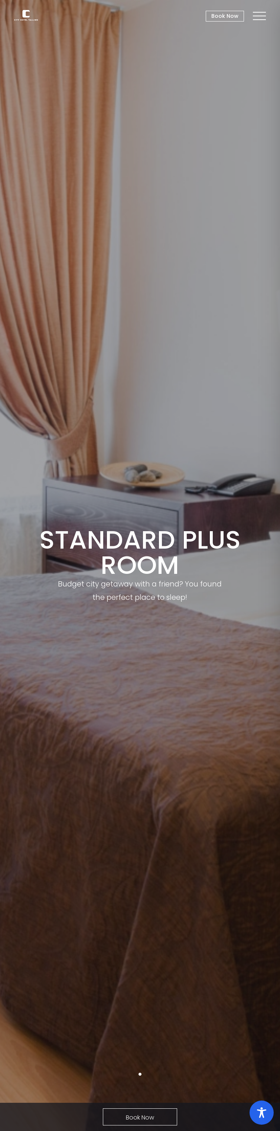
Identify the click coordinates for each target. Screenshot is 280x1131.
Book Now (224, 16)
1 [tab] (140, 1074)
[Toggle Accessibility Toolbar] (261, 1112)
